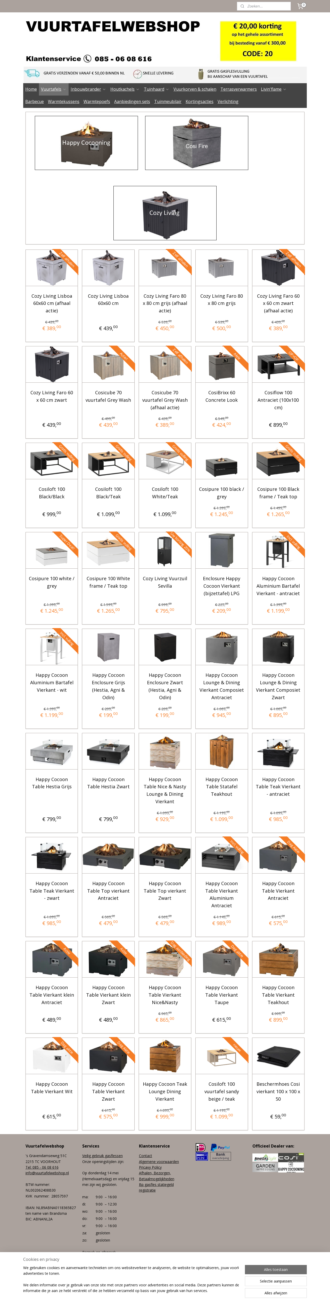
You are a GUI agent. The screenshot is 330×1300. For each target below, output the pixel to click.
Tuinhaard (156, 89)
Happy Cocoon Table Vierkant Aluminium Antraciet (221, 894)
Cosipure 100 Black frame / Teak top (278, 493)
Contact (145, 1155)
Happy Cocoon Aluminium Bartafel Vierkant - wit (51, 682)
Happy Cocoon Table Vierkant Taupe (221, 994)
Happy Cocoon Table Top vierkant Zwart (165, 890)
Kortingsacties (199, 101)
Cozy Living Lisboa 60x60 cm (108, 299)
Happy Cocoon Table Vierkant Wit (52, 1087)
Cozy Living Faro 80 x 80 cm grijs (221, 299)
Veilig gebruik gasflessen (102, 1155)
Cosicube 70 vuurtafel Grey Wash (108, 396)
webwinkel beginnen (179, 1291)
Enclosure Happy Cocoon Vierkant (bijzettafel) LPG (221, 585)
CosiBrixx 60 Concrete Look (221, 396)
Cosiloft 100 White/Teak (165, 493)
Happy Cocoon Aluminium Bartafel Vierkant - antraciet (278, 585)
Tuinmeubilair (168, 101)
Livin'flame (274, 89)
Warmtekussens (63, 101)
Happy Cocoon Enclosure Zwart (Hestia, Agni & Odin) (165, 686)
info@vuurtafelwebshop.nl (47, 1172)
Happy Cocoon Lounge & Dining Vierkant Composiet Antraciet (222, 686)
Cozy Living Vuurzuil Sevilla (165, 582)
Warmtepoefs (97, 101)
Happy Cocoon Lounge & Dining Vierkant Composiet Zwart (278, 686)
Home (31, 89)
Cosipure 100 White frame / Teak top (108, 582)
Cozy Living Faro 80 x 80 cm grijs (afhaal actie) (165, 303)
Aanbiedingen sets (132, 101)
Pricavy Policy (150, 1167)
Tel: (29, 1167)
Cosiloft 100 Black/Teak (108, 493)
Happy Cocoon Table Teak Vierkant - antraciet (278, 786)
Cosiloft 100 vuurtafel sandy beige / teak (221, 1091)
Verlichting (228, 101)
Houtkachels (125, 89)
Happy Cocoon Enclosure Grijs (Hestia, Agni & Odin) (108, 686)
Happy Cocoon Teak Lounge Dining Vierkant (165, 1091)
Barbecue (34, 101)
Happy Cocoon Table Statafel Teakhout (221, 786)
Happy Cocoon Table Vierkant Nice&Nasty (164, 994)
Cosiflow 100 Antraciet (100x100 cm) (278, 399)
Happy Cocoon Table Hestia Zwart (108, 783)
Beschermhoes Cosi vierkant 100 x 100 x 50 (278, 1091)
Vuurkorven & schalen (195, 89)
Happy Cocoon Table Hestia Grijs (52, 783)
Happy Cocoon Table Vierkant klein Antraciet (51, 994)
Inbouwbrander (88, 89)
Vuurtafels (54, 89)
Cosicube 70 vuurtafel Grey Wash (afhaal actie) (165, 399)
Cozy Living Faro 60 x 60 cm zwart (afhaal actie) (278, 303)
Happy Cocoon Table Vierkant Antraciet (278, 890)
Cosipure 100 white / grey (52, 582)
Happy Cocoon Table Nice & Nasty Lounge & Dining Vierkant (165, 790)
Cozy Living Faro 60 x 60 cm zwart (51, 396)
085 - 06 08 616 (45, 1167)
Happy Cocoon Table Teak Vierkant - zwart (51, 890)
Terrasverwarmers (238, 89)
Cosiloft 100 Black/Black (52, 493)
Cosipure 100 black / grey (221, 493)
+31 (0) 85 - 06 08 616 (100, 1269)
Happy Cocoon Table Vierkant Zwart (108, 1091)
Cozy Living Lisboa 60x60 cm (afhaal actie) (51, 303)
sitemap (148, 1291)
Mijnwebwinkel (224, 1291)
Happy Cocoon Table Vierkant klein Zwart (108, 994)
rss (159, 1291)
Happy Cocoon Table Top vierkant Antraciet (108, 890)
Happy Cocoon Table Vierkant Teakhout (278, 994)
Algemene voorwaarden (159, 1161)
